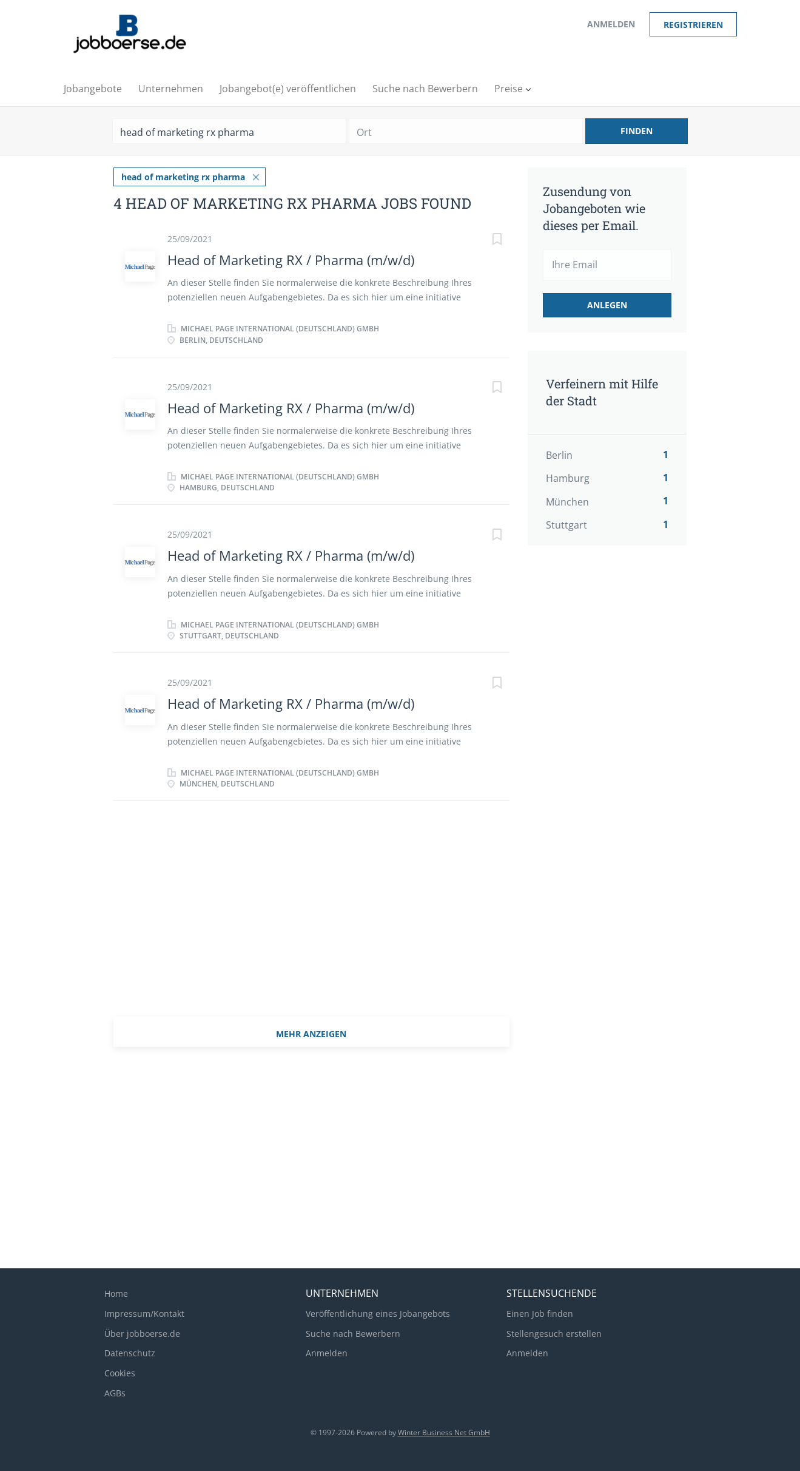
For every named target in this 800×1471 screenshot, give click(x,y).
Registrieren (693, 24)
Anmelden (611, 24)
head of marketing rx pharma (183, 177)
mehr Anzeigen (311, 1034)
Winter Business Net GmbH (444, 1432)
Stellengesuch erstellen (554, 1333)
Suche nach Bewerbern (353, 1333)
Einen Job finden (539, 1313)
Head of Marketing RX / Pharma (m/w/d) (290, 260)
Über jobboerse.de (142, 1333)
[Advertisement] (623, 758)
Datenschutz (129, 1353)
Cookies (119, 1373)
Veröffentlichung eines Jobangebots (378, 1313)
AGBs (115, 1393)
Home (116, 1293)
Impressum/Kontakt (144, 1313)
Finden (636, 131)
